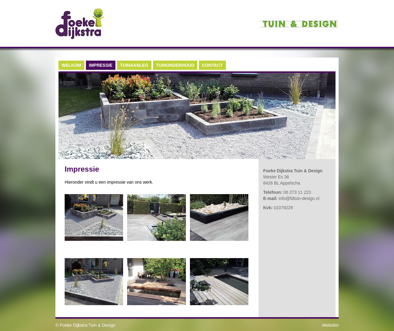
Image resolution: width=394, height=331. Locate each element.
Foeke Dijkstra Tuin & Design (87, 325)
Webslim (330, 325)
